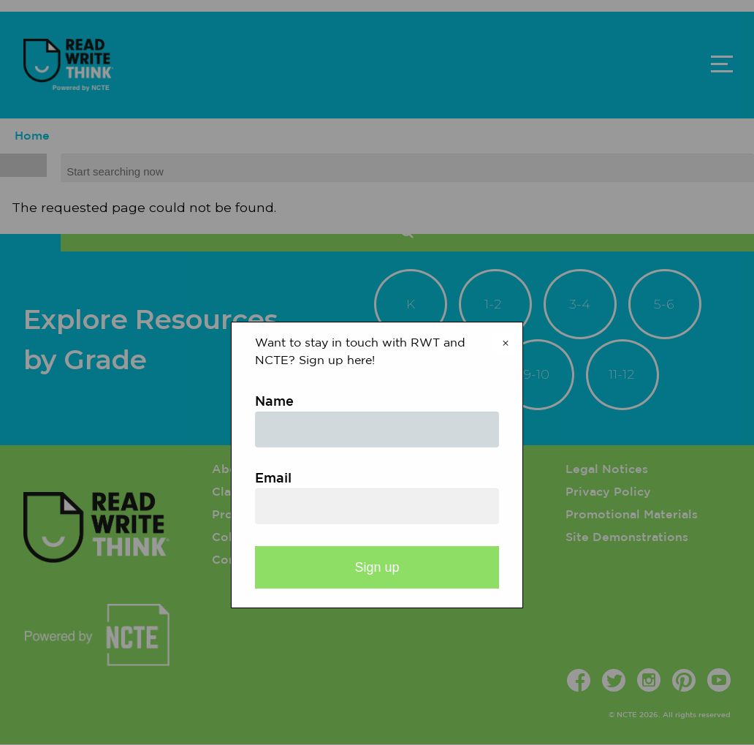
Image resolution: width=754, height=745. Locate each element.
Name (274, 402)
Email (273, 478)
